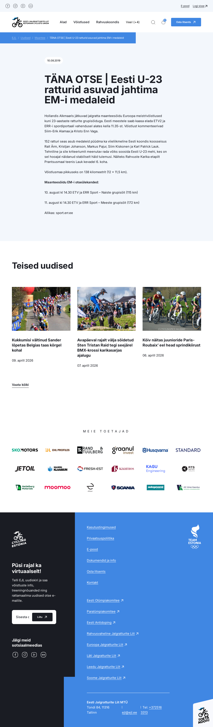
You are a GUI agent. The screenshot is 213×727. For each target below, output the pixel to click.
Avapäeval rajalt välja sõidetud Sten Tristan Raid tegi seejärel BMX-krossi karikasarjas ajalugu (105, 348)
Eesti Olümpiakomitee (103, 600)
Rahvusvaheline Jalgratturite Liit (111, 633)
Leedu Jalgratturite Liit (103, 667)
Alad (63, 22)
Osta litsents (96, 571)
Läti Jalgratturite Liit (101, 656)
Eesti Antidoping (99, 622)
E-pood (185, 5)
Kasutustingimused (101, 527)
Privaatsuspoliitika (100, 538)
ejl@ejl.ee (129, 712)
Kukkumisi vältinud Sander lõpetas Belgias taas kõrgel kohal (36, 345)
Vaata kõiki (20, 385)
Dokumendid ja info (101, 560)
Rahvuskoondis (107, 22)
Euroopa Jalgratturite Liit (105, 645)
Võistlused (81, 22)
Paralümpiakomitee (101, 611)
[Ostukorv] (163, 22)
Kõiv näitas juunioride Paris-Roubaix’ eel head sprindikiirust (171, 342)
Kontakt (92, 582)
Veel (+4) (133, 22)
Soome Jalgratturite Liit (104, 678)
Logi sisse (198, 5)
